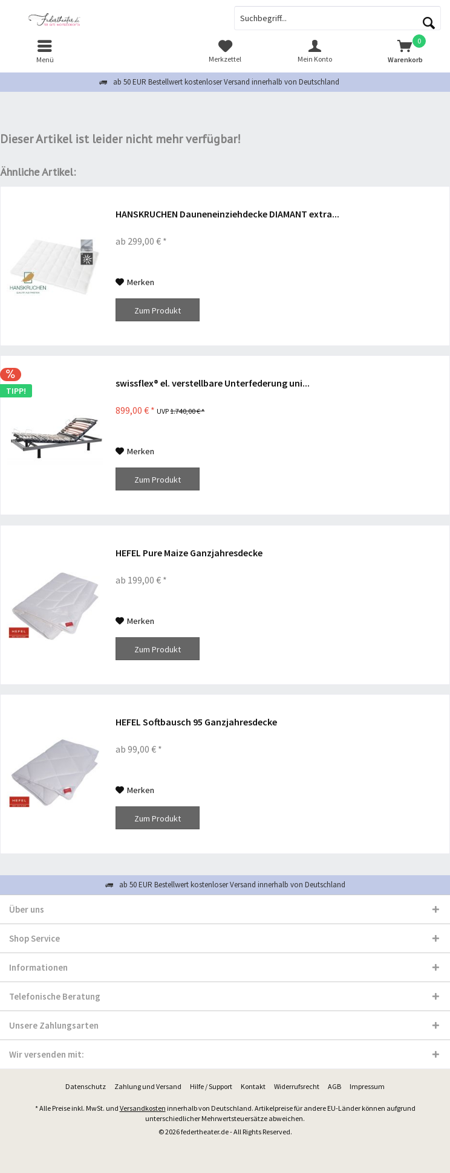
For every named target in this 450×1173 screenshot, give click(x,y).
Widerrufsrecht (296, 1086)
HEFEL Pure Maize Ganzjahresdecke (189, 553)
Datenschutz (85, 1086)
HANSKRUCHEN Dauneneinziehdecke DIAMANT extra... (227, 214)
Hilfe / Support (211, 1086)
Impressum (367, 1086)
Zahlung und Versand (147, 1086)
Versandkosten (143, 1108)
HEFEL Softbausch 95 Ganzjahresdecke (196, 722)
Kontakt (253, 1086)
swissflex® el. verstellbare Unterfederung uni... (213, 383)
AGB (334, 1086)
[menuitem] (45, 51)
